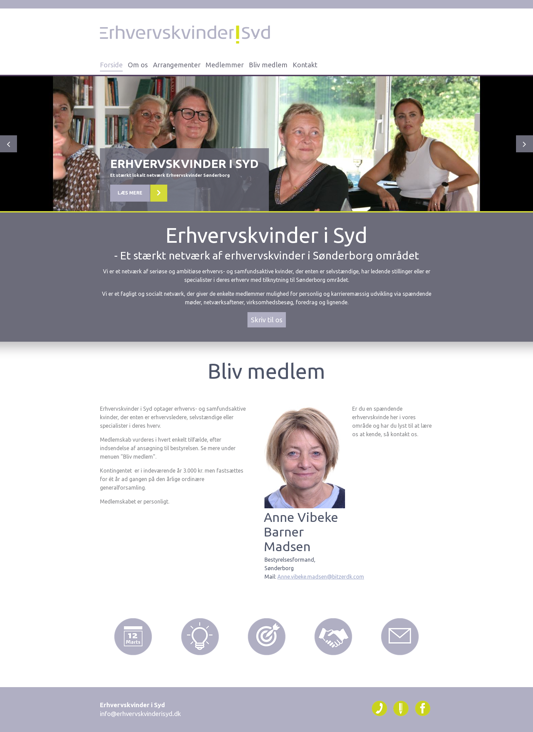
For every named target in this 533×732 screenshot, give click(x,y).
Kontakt (305, 65)
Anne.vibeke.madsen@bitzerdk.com (320, 577)
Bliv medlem (268, 65)
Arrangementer (177, 65)
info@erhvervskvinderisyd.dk (140, 713)
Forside (111, 65)
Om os (138, 65)
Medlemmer (225, 65)
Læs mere (130, 201)
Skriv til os (266, 320)
